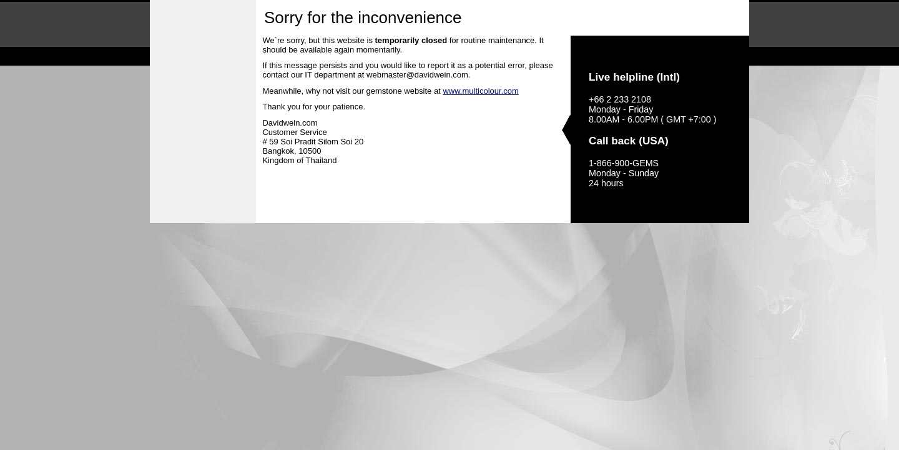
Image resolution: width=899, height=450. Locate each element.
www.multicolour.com (480, 91)
